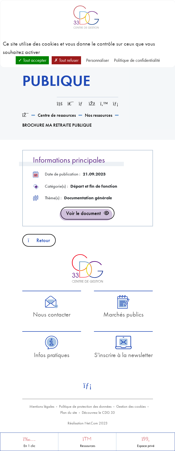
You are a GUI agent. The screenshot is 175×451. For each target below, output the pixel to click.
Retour (39, 240)
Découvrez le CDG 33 (98, 412)
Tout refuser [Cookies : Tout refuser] (66, 60)
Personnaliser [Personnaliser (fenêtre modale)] (97, 60)
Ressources (87, 446)
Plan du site (68, 412)
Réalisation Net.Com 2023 (88, 423)
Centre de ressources (57, 115)
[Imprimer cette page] (70, 104)
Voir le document (83, 213)
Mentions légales (41, 406)
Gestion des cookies (131, 406)
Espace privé (145, 446)
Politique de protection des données (85, 406)
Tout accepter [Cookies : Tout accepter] (32, 60)
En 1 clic (29, 446)
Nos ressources (98, 115)
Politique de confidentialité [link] (137, 60)
